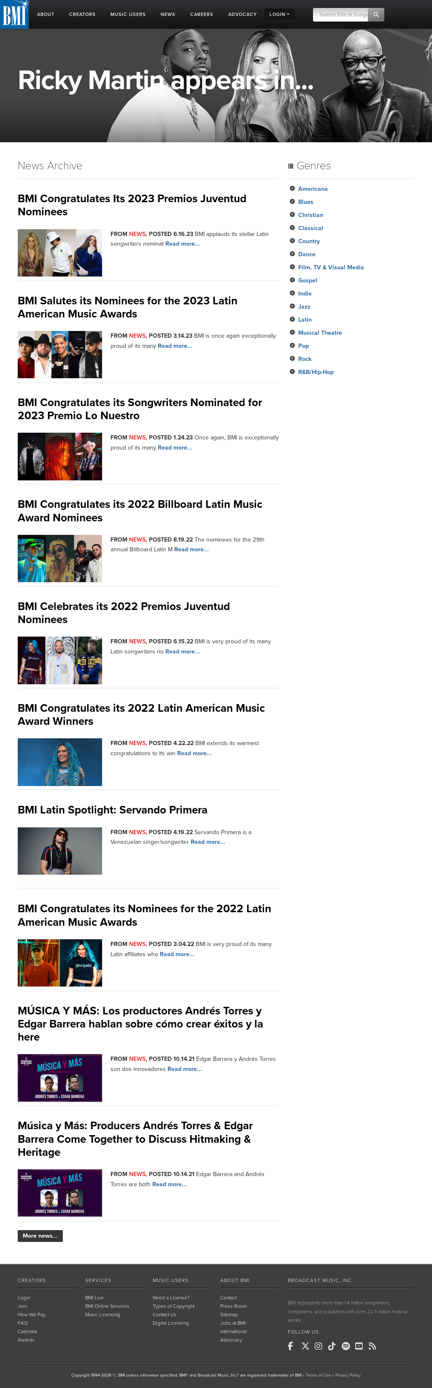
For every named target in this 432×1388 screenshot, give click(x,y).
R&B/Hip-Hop (316, 372)
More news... (40, 1235)
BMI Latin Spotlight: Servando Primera (113, 809)
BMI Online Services (107, 1306)
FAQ (23, 1323)
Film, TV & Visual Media (331, 267)
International (233, 1331)
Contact (228, 1298)
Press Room (233, 1306)
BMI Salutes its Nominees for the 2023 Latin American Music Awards (128, 307)
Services (98, 1280)
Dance (307, 254)
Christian (310, 215)
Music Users (171, 1280)
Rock (304, 359)
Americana (313, 188)
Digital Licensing (171, 1323)
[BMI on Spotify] (348, 1346)
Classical (310, 228)
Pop (303, 346)
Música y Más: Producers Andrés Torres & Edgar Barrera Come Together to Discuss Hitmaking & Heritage (135, 1138)
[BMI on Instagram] (321, 1346)
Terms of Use (318, 1375)
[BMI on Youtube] (361, 1346)
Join (22, 1306)
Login (24, 1298)
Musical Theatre (320, 332)
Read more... (182, 243)
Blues (305, 202)
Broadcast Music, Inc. (321, 1280)
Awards (26, 1340)
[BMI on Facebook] (294, 1346)
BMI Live (94, 1298)
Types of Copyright (173, 1306)
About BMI (235, 1280)
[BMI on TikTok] (334, 1346)
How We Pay (32, 1315)
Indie (305, 293)
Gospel (307, 280)
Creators (32, 1280)
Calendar (28, 1331)
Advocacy (231, 1340)
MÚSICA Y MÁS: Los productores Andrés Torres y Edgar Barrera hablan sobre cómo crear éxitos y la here (140, 1024)
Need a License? (171, 1298)
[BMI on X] (307, 1346)
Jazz (304, 306)
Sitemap (229, 1315)
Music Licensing (102, 1315)
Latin (305, 319)
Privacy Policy (348, 1375)
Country (309, 241)
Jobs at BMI (233, 1323)
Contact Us (164, 1315)
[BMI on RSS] (375, 1346)
